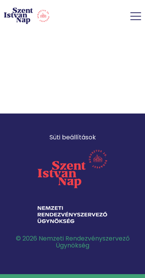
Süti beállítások (72, 137)
